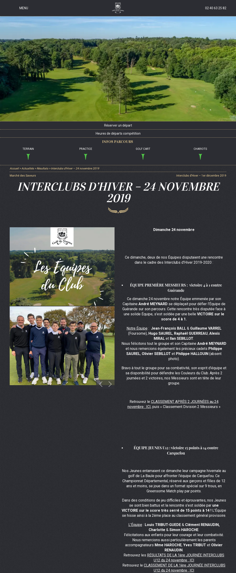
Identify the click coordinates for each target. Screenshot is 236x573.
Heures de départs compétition (118, 133)
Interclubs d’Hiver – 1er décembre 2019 (201, 175)
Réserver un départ (118, 125)
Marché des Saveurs (23, 175)
